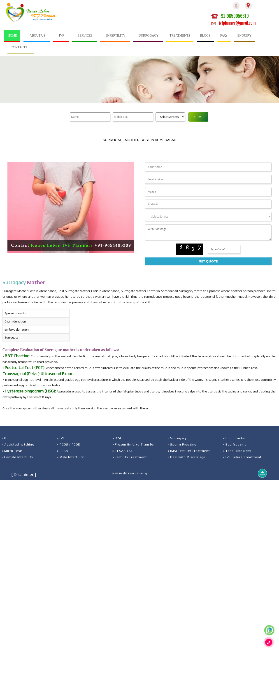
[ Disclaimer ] (23, 474)
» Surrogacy (177, 438)
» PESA (62, 451)
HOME (12, 35)
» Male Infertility (70, 457)
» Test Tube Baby (237, 451)
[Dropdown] (208, 216)
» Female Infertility (17, 457)
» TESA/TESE (122, 451)
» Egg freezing (235, 444)
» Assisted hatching (18, 444)
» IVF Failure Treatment (242, 457)
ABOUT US (37, 35)
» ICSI (116, 438)
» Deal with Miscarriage (187, 457)
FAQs (224, 35)
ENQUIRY (244, 35)
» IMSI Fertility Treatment (189, 451)
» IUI (5, 438)
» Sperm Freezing (182, 444)
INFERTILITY (115, 35)
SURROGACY (148, 35)
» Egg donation (235, 438)
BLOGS (205, 35)
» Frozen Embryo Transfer (133, 444)
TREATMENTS (180, 35)
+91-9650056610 (230, 16)
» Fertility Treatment (129, 457)
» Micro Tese (12, 451)
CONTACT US (20, 47)
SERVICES (85, 35)
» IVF (61, 438)
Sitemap (142, 473)
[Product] (170, 116)
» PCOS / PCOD (69, 444)
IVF (61, 35)
